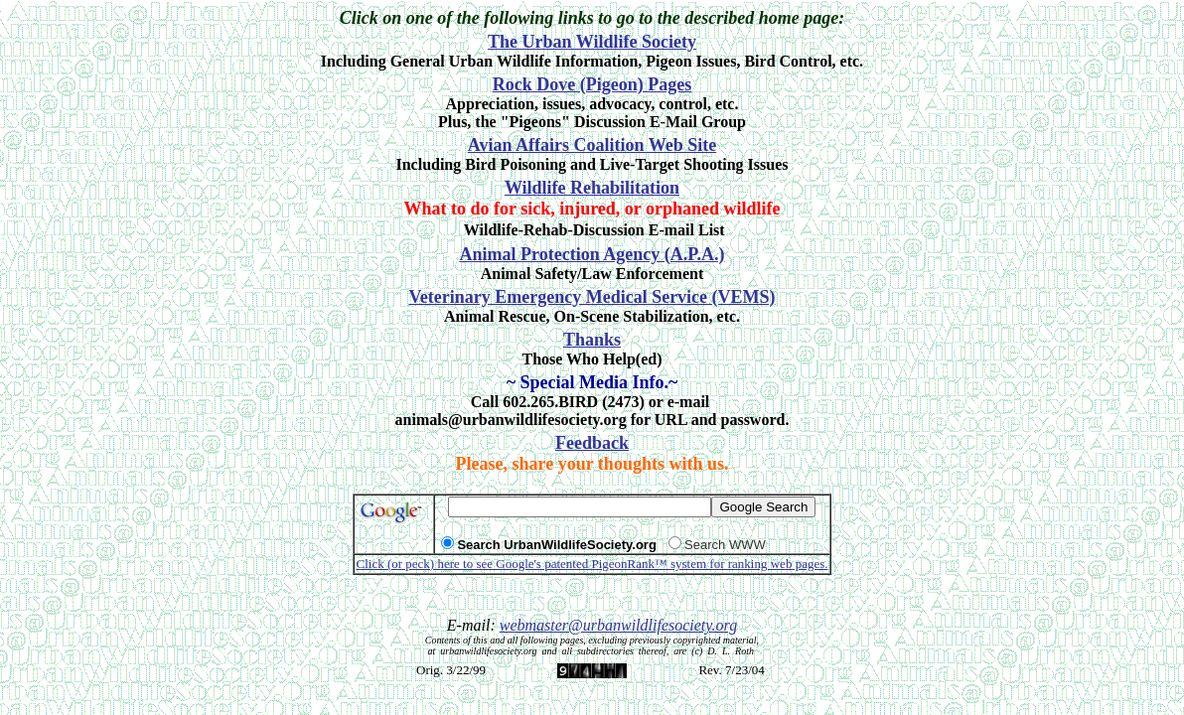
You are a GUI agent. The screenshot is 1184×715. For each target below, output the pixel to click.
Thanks (592, 340)
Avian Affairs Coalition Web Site (592, 145)
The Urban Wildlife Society (592, 42)
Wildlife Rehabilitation (592, 188)
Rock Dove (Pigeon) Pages (592, 84)
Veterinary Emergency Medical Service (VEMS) (591, 297)
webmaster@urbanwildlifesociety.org (618, 625)
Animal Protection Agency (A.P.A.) (592, 254)
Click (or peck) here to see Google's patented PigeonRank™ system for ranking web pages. (591, 563)
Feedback (592, 443)
